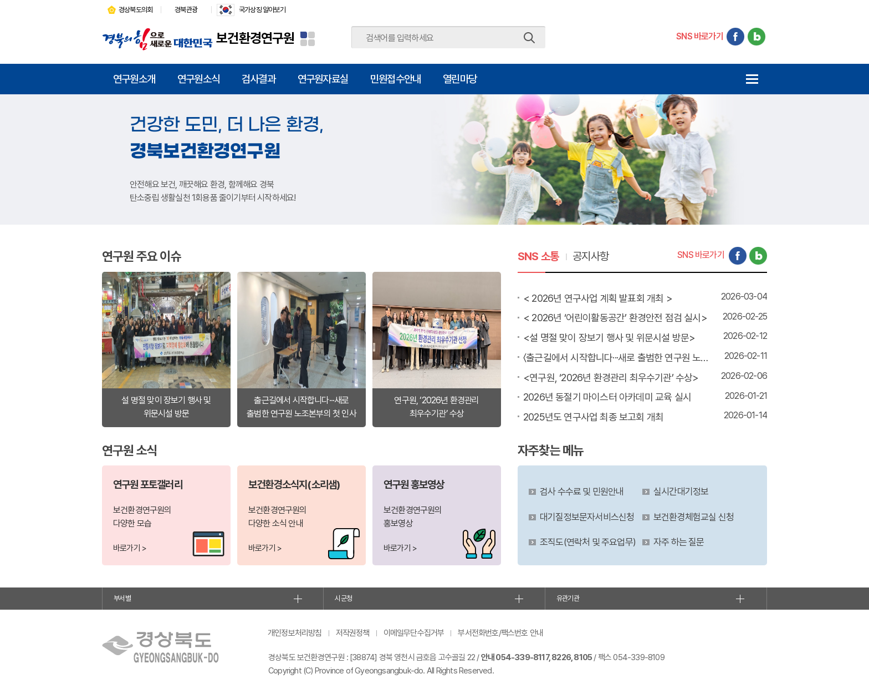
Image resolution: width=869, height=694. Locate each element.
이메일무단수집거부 (414, 633)
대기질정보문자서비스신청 (587, 517)
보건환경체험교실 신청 (693, 517)
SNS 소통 (538, 256)
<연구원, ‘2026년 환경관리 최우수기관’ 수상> (611, 377)
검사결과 (258, 79)
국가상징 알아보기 (262, 10)
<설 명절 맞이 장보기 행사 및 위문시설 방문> (609, 337)
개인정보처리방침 (295, 633)
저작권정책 (353, 633)
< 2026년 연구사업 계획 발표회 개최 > (597, 298)
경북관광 (186, 10)
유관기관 (567, 598)
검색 (529, 37)
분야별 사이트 (307, 39)
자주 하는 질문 (678, 542)
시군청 (343, 598)
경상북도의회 (135, 10)
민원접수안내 (395, 79)
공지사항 (590, 256)
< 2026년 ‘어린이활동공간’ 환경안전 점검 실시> (615, 317)
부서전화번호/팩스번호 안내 (500, 633)
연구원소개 (134, 79)
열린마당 (460, 79)
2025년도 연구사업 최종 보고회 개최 (593, 417)
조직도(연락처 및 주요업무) (588, 542)
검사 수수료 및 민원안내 (582, 491)
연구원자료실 (323, 79)
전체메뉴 (752, 79)
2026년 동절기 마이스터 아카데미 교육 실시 (607, 397)
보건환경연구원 (255, 38)
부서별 (122, 598)
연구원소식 (198, 79)
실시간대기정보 (680, 491)
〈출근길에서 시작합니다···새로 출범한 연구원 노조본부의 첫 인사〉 (617, 357)
